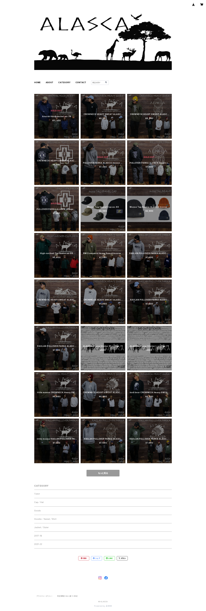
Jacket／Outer (41, 527)
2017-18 (38, 536)
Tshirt (37, 494)
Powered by (103, 606)
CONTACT (80, 82)
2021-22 (38, 544)
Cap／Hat (39, 502)
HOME (37, 82)
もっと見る (103, 473)
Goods (37, 510)
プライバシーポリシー (44, 596)
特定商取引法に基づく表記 (67, 596)
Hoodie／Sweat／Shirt (45, 519)
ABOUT (49, 82)
